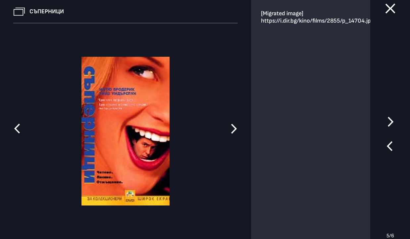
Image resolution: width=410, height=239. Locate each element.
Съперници (46, 11)
